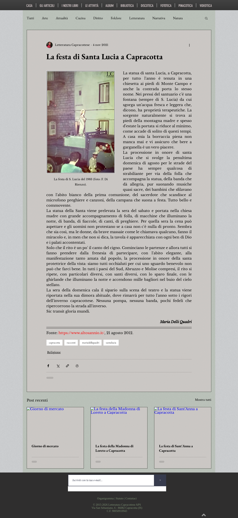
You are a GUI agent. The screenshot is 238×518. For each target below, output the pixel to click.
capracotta (54, 342)
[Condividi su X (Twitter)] (58, 366)
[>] (160, 480)
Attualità (62, 18)
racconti (71, 342)
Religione (54, 352)
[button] (206, 18)
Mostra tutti (203, 400)
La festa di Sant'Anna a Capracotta (176, 448)
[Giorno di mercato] (55, 423)
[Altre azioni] (189, 45)
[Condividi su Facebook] (48, 366)
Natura (178, 18)
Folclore (116, 18)
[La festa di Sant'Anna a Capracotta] (182, 423)
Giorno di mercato (45, 446)
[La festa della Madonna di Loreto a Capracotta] (119, 423)
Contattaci (131, 498)
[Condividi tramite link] (67, 366)
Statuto (120, 498)
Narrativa (158, 18)
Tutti (30, 18)
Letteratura (137, 18)
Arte (45, 18)
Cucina (80, 18)
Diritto (98, 18)
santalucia (111, 342)
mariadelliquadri (90, 342)
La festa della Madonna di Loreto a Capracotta (114, 448)
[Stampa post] (77, 366)
